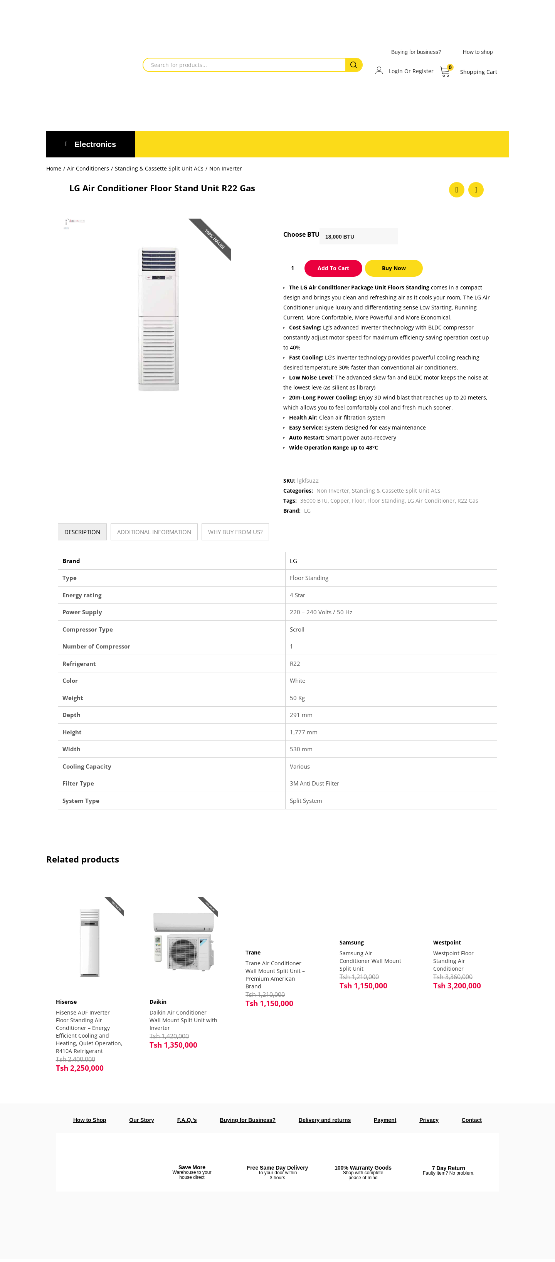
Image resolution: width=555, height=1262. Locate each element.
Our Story (141, 1123)
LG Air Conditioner (431, 500)
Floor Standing (386, 500)
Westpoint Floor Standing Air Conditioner (453, 960)
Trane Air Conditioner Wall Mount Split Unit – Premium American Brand (275, 974)
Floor (358, 500)
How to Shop (89, 1123)
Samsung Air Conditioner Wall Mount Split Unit (370, 960)
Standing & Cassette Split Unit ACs (159, 168)
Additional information (154, 532)
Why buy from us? (235, 532)
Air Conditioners (88, 168)
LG (307, 510)
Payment (385, 1123)
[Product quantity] (292, 268)
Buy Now (394, 268)
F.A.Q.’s (187, 1123)
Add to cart (333, 268)
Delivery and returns (325, 1123)
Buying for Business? (248, 1123)
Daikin (160, 997)
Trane (253, 952)
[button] (468, 72)
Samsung (352, 942)
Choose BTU (301, 234)
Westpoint (447, 942)
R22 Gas (467, 500)
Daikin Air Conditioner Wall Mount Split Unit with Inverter (180, 1015)
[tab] (82, 531)
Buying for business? (416, 52)
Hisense (68, 997)
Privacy (429, 1123)
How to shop (478, 52)
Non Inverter (225, 168)
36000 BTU (314, 500)
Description (82, 532)
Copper (339, 500)
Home (53, 168)
